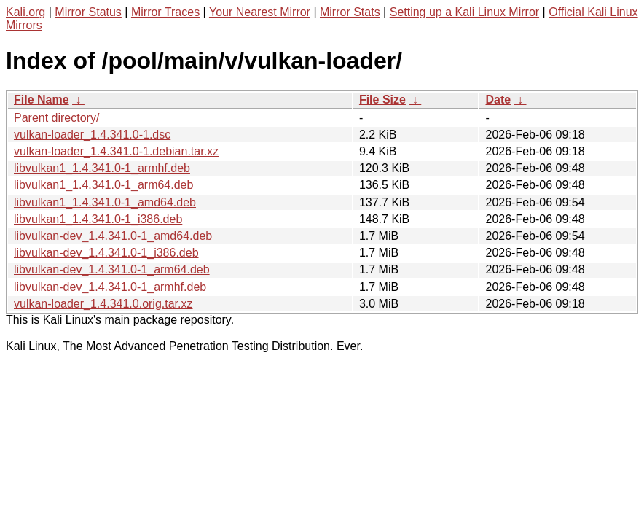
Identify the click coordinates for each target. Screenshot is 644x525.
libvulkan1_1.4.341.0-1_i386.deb (98, 219)
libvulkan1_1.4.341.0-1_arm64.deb (103, 185)
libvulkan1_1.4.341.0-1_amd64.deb (105, 202)
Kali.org (25, 12)
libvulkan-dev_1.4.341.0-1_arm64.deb (112, 269)
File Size (382, 99)
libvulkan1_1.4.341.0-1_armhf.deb (102, 168)
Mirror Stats (350, 12)
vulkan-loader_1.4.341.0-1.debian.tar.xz (116, 151)
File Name (41, 99)
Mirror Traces (165, 12)
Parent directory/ (56, 118)
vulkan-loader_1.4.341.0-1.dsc (92, 134)
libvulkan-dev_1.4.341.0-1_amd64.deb (113, 236)
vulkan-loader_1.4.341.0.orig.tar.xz (103, 304)
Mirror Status (88, 12)
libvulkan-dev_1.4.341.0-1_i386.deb (106, 252)
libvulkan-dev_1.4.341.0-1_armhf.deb (110, 287)
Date (498, 99)
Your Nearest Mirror (259, 12)
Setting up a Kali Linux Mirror (464, 12)
